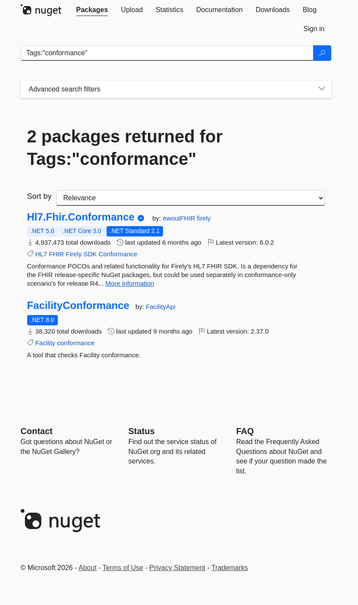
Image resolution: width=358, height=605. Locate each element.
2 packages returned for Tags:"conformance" (125, 147)
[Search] (322, 53)
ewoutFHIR (180, 218)
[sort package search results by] (190, 198)
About (88, 567)
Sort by (39, 196)
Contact (37, 431)
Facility (45, 343)
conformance (76, 343)
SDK (90, 254)
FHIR (56, 254)
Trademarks (229, 567)
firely (204, 218)
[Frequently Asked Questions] (245, 431)
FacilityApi (160, 306)
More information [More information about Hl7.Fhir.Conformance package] (130, 283)
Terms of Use (123, 567)
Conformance (117, 254)
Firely (74, 254)
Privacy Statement (177, 567)
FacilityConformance (78, 305)
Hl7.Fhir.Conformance (81, 217)
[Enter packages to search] (167, 53)
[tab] (92, 9)
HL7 (41, 254)
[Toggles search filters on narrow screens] (321, 89)
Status (142, 431)
